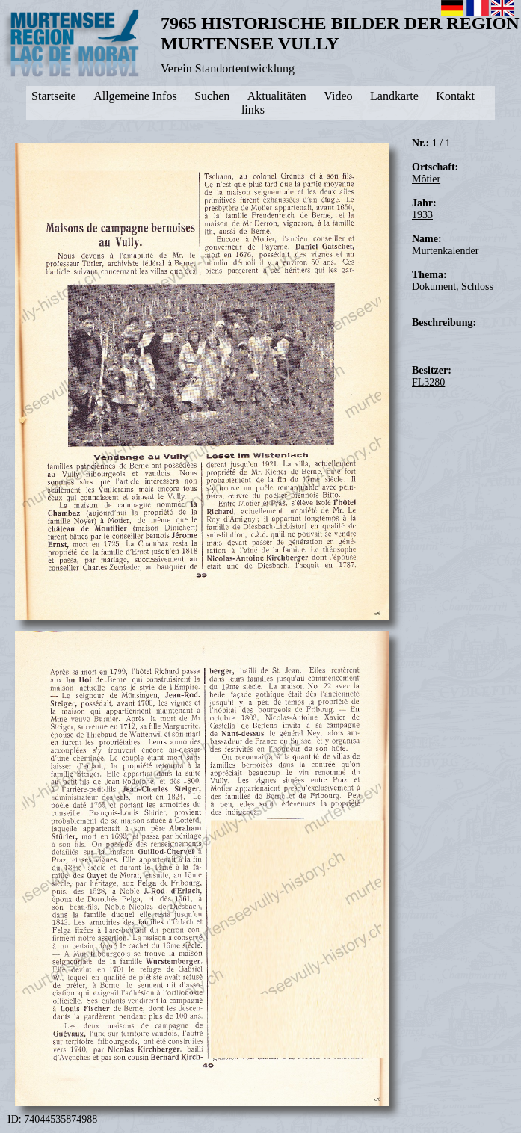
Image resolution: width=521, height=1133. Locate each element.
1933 (422, 214)
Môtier (426, 179)
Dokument (434, 286)
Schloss (477, 286)
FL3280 (428, 382)
